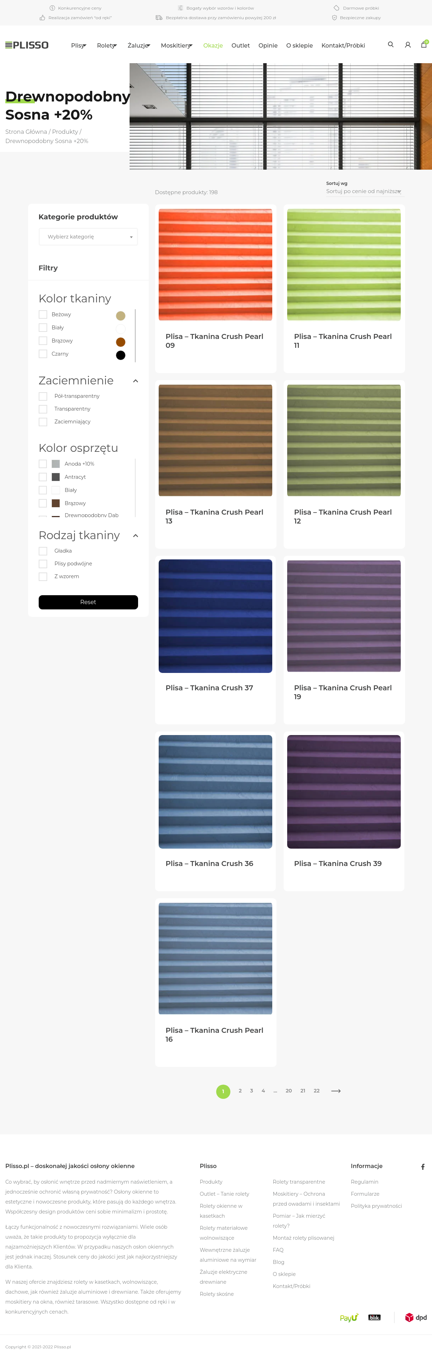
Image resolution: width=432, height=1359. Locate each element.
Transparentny (73, 409)
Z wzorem (67, 576)
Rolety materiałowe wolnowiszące (224, 1233)
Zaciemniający (73, 421)
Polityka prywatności (376, 1206)
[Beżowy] (61, 316)
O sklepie (308, 45)
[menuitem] (72, 44)
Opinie (276, 45)
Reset (88, 602)
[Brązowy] (62, 342)
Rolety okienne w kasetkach (221, 1211)
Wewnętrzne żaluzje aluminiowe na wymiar (228, 1255)
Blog (279, 1262)
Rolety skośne (217, 1294)
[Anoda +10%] (86, 465)
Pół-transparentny (77, 396)
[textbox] (88, 237)
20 (289, 1090)
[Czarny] (60, 355)
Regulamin (365, 1182)
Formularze (365, 1194)
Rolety (101, 45)
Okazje (222, 45)
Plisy (68, 45)
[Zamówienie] (365, 191)
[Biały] (58, 329)
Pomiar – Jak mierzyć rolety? (299, 1221)
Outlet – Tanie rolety (225, 1194)
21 (303, 1090)
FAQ (278, 1250)
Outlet (249, 45)
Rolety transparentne (299, 1182)
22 (316, 1090)
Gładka (63, 551)
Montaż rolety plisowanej (303, 1238)
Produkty (211, 1182)
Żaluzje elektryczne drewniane (223, 1277)
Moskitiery (180, 45)
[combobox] (88, 237)
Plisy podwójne (73, 563)
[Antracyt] (86, 478)
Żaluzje (137, 45)
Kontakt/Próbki (352, 45)
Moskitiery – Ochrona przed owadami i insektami (306, 1199)
